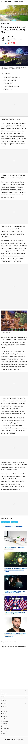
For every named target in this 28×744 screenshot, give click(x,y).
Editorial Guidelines (20, 646)
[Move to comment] (20, 43)
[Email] (17, 43)
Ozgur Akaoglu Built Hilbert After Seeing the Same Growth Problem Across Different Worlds (15, 635)
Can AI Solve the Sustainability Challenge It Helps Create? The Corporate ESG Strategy (15, 570)
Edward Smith (11, 37)
